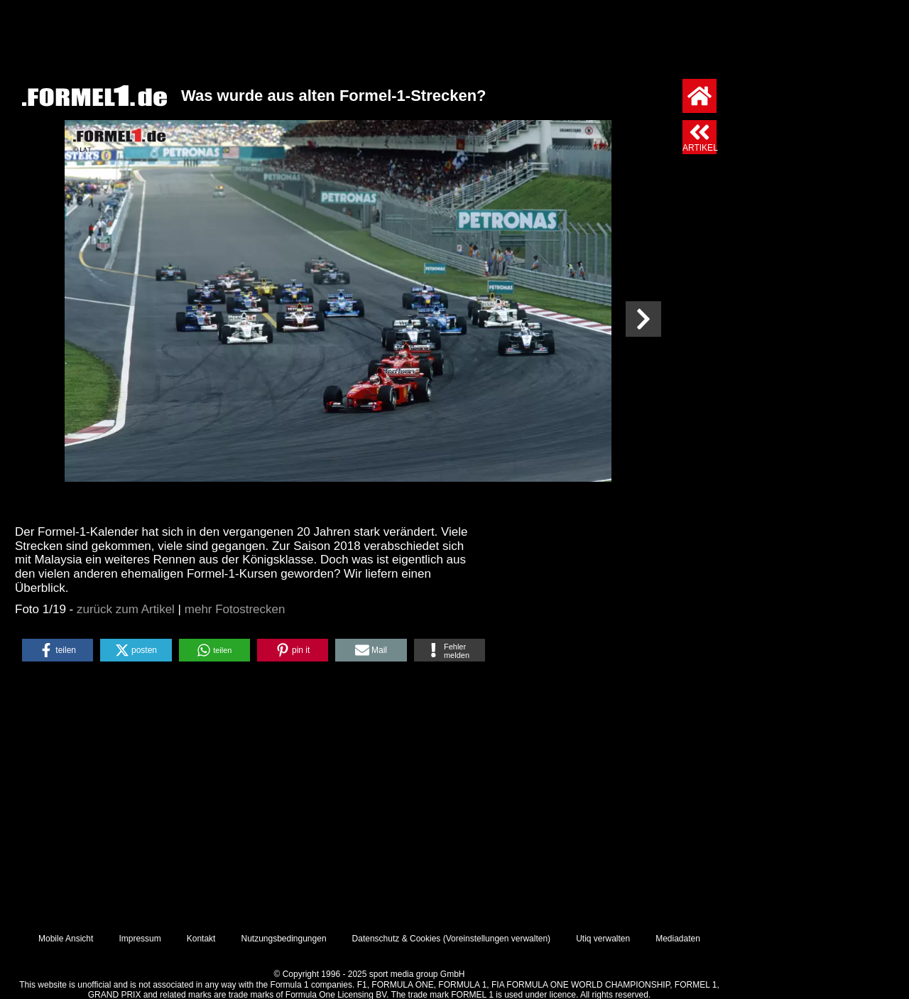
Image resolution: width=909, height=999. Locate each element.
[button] (57, 650)
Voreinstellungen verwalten (497, 939)
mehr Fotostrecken (235, 609)
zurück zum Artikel (126, 609)
